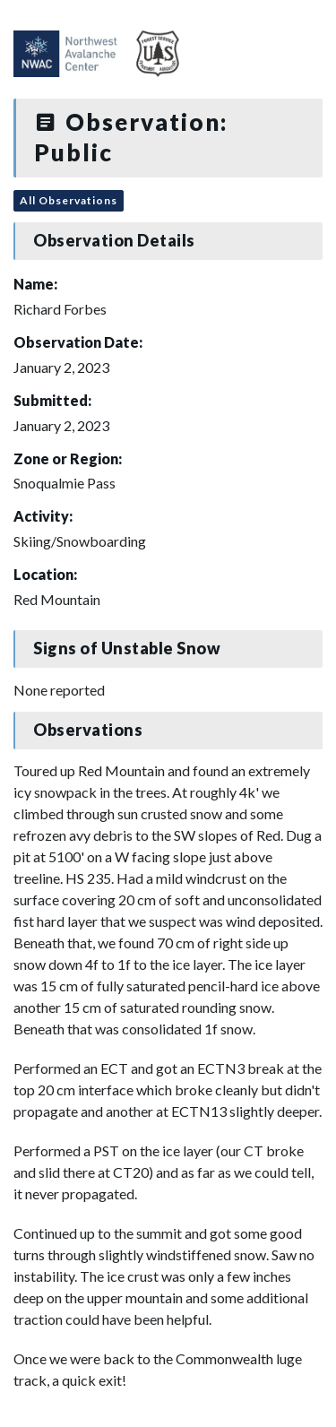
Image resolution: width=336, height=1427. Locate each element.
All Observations (68, 200)
